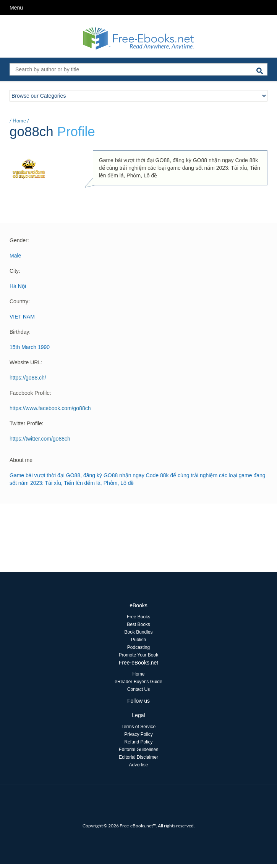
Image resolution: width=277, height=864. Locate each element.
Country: (20, 301)
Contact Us (138, 689)
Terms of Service (138, 726)
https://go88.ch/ (28, 378)
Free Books (138, 616)
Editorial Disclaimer (138, 757)
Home (19, 120)
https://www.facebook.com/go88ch (50, 408)
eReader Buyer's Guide (138, 681)
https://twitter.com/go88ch (40, 439)
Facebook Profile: (30, 393)
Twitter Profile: (27, 423)
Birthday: (20, 332)
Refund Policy (138, 742)
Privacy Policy (138, 734)
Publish (138, 639)
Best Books (138, 624)
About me (21, 460)
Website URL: (26, 362)
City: (15, 271)
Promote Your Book (138, 655)
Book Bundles (138, 632)
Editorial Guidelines (138, 749)
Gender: (19, 240)
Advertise (138, 764)
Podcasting (138, 647)
